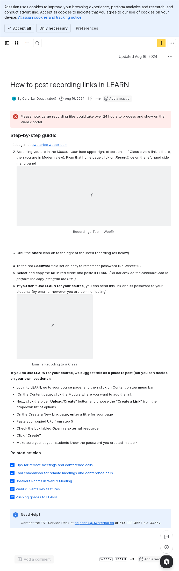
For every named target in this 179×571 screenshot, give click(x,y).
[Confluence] (27, 43)
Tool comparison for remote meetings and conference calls (64, 473)
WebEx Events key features (38, 489)
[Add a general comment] (34, 559)
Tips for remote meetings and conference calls (54, 465)
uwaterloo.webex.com (49, 144)
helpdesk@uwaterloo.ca (94, 523)
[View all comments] (166, 537)
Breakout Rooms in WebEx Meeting (44, 481)
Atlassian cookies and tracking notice (50, 17)
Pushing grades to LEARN (36, 497)
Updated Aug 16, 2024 (138, 56)
